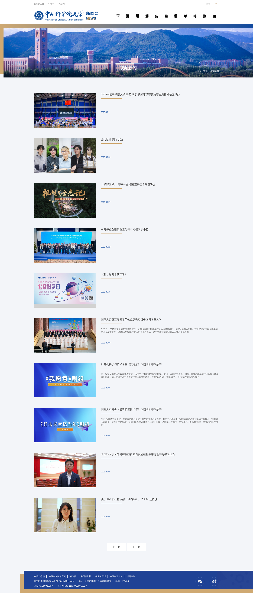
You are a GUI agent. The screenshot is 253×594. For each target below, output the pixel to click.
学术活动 (185, 12)
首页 (117, 12)
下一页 (136, 548)
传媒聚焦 (204, 12)
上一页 (116, 548)
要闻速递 (127, 12)
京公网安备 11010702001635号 (72, 587)
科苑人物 (166, 12)
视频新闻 (214, 12)
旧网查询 (131, 577)
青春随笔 (194, 12)
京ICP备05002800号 (43, 587)
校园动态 (175, 12)
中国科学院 (39, 577)
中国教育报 (100, 577)
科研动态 (146, 12)
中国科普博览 (116, 577)
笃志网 (62, 4)
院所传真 (156, 12)
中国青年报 (86, 577)
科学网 (73, 577)
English (51, 4)
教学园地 (137, 12)
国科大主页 (39, 4)
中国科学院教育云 (57, 577)
